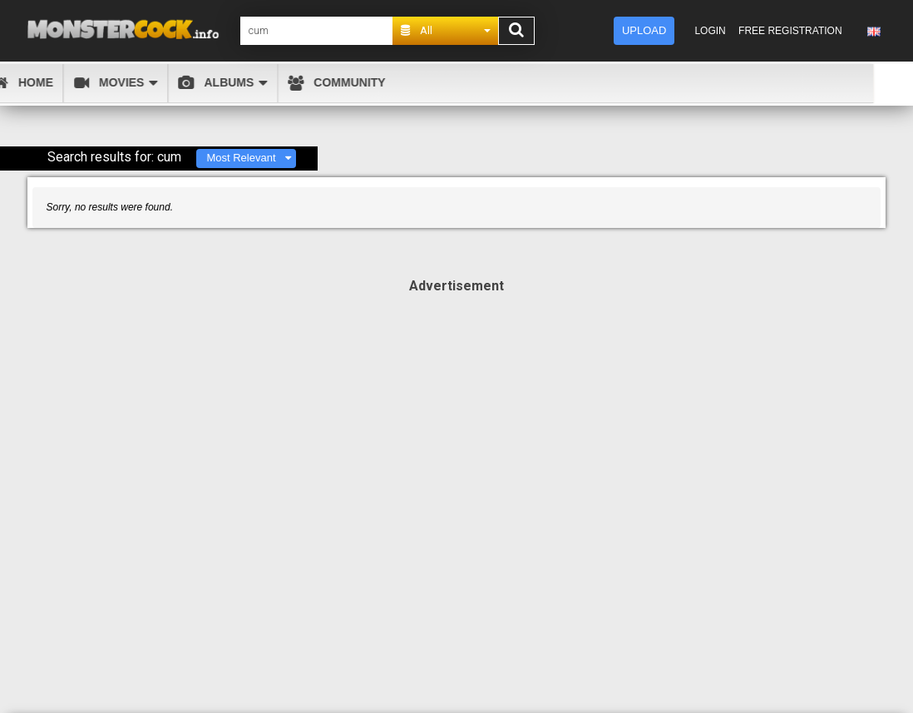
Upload (644, 30)
